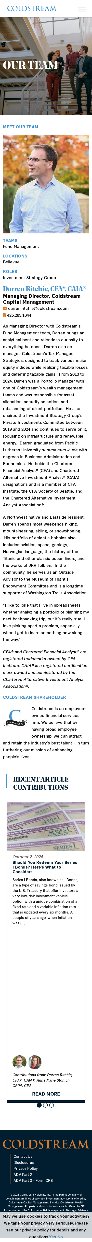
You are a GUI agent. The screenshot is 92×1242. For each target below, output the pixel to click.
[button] (39, 1105)
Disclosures (23, 1163)
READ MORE (46, 1096)
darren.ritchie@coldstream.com (38, 309)
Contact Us (22, 1157)
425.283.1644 (19, 316)
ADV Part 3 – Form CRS (33, 1181)
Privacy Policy (25, 1169)
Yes (52, 1237)
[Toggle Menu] (82, 9)
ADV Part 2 (22, 1175)
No (60, 1237)
